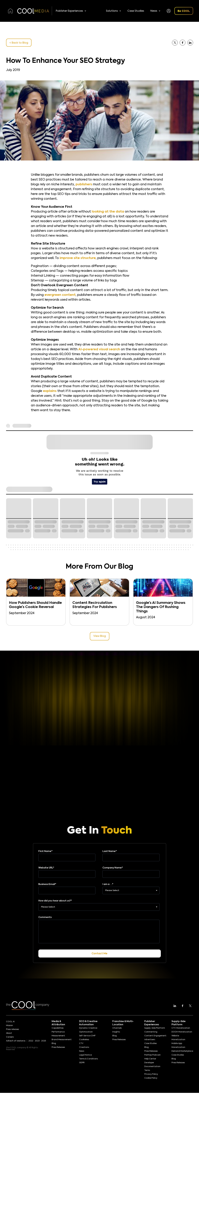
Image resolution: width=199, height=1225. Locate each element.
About (9, 1033)
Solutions (112, 11)
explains (50, 391)
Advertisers (149, 1040)
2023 (37, 1041)
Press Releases (58, 1047)
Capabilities (57, 1028)
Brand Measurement (62, 1040)
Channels (117, 1028)
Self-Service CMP (87, 1036)
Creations (84, 1047)
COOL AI (10, 1022)
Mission (9, 1026)
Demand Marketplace (182, 1051)
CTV (81, 1043)
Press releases (12, 1029)
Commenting (150, 1032)
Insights (116, 1032)
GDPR (82, 1063)
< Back (18, 43)
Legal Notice (85, 1055)
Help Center (150, 1059)
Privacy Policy (151, 1074)
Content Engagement (155, 1036)
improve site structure (78, 258)
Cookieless (84, 1040)
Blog (54, 1043)
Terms (147, 1070)
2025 (43, 1041)
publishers (84, 184)
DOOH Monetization (182, 1032)
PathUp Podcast (152, 1055)
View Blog (99, 636)
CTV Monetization (181, 1028)
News (153, 11)
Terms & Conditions (88, 1059)
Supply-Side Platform (154, 1028)
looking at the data (108, 211)
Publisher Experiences (69, 11)
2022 (30, 1041)
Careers (10, 1037)
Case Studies (135, 11)
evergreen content (60, 295)
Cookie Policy (150, 1078)
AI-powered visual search (99, 349)
